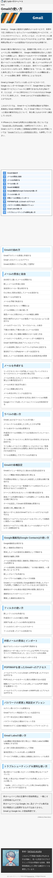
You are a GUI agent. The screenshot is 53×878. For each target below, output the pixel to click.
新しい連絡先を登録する (13, 548)
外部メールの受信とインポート (18, 198)
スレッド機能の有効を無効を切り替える (19, 475)
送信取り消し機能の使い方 (14, 508)
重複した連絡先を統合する (14, 598)
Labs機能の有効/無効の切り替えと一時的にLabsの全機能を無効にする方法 (26, 742)
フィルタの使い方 (13, 194)
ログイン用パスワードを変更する (17, 708)
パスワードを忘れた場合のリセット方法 (19, 721)
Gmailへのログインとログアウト (16, 260)
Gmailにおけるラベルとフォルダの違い (19, 420)
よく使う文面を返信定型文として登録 (18, 748)
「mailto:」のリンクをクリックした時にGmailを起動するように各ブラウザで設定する (26, 786)
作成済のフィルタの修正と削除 (16, 618)
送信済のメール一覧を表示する (16, 288)
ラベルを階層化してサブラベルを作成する (20, 455)
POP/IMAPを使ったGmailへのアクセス (21, 201)
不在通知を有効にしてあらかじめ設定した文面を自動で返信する (26, 480)
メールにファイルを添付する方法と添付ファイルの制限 (26, 398)
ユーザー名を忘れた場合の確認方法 (18, 717)
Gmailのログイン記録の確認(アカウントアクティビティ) (26, 726)
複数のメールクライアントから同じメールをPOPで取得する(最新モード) (26, 685)
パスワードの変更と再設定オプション (20, 205)
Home (3, 5)
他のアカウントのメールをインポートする (20, 657)
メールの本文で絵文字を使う (15, 385)
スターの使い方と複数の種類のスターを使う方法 (23, 334)
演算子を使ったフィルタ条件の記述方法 (19, 622)
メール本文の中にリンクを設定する (18, 393)
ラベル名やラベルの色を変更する (17, 428)
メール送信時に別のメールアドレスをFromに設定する (25, 347)
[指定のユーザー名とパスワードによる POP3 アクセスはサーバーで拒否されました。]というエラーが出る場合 (26, 652)
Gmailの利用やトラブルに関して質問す (19, 264)
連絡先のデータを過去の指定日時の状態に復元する (24, 589)
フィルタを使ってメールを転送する (18, 631)
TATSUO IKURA (35, 851)
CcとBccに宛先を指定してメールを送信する (21, 293)
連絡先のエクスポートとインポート (18, 594)
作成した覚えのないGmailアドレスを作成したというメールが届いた (26, 780)
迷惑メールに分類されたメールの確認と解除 (21, 314)
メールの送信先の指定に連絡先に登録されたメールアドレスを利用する (26, 562)
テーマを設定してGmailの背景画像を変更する (22, 504)
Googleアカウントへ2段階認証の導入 (22, 132)
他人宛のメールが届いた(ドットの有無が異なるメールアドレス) (26, 773)
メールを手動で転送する (13, 301)
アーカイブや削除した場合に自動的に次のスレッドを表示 (26, 756)
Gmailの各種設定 (13, 187)
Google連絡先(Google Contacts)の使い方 (22, 191)
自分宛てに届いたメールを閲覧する (18, 280)
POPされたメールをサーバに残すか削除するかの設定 (25, 680)
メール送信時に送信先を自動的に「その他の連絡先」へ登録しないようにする (26, 568)
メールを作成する (13, 180)
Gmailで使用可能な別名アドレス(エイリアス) (21, 343)
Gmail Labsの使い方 (14, 209)
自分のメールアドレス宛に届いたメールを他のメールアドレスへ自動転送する (26, 527)
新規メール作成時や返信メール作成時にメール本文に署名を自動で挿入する (26, 498)
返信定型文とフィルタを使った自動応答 (19, 752)
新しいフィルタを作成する (14, 614)
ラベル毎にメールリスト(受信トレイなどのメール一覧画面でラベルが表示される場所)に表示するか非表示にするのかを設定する (26, 448)
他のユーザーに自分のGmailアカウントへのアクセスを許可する (26, 513)
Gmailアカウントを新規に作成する (17, 255)
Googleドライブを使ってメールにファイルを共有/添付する (26, 403)
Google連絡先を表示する (13, 543)
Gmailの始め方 (12, 173)
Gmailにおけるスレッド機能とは (16, 306)
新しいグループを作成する (14, 574)
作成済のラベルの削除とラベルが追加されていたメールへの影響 (26, 434)
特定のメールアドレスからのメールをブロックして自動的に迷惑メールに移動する (26, 520)
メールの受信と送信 (14, 176)
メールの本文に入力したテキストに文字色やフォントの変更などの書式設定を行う (26, 379)
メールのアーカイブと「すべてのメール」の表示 (23, 325)
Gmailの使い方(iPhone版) (13, 126)
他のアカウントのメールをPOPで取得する (20, 646)
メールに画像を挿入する (13, 389)
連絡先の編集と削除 (11, 556)
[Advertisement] (26, 154)
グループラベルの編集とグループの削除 (19, 578)
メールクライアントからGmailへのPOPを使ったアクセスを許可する (26, 674)
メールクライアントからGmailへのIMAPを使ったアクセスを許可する (26, 692)
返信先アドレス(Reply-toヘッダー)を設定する (21, 351)
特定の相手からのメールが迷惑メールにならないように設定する (26, 320)
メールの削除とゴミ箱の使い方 (16, 310)
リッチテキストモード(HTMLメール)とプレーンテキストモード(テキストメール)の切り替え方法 (26, 372)
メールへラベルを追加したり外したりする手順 (22, 424)
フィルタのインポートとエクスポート (18, 627)
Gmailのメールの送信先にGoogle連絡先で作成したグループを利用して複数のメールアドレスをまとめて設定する (26, 584)
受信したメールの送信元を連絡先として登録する (23, 552)
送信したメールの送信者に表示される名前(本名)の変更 (25, 356)
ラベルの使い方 (12, 184)
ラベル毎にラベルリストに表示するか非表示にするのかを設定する (26, 441)
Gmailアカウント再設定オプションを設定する (22, 713)
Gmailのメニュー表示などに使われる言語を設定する (24, 471)
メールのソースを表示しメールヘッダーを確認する (24, 338)
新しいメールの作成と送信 (14, 284)
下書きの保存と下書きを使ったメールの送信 (21, 330)
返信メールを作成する (12, 297)
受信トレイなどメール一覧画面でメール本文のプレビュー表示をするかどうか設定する (26, 487)
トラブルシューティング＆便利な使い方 (21, 212)
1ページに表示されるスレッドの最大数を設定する (23, 493)
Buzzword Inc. (31, 876)
